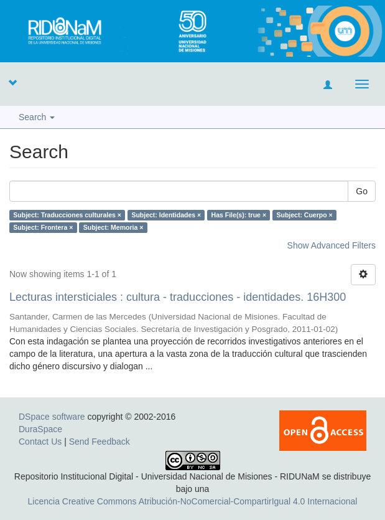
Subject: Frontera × (43, 227)
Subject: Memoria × (113, 227)
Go (362, 191)
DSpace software (52, 417)
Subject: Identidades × (166, 215)
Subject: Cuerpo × (305, 215)
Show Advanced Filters (331, 245)
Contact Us (40, 442)
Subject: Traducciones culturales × (67, 215)
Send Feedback (99, 442)
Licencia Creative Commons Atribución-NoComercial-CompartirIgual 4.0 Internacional (193, 501)
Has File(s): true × (238, 215)
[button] (12, 82)
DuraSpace (40, 429)
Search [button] (37, 117)
